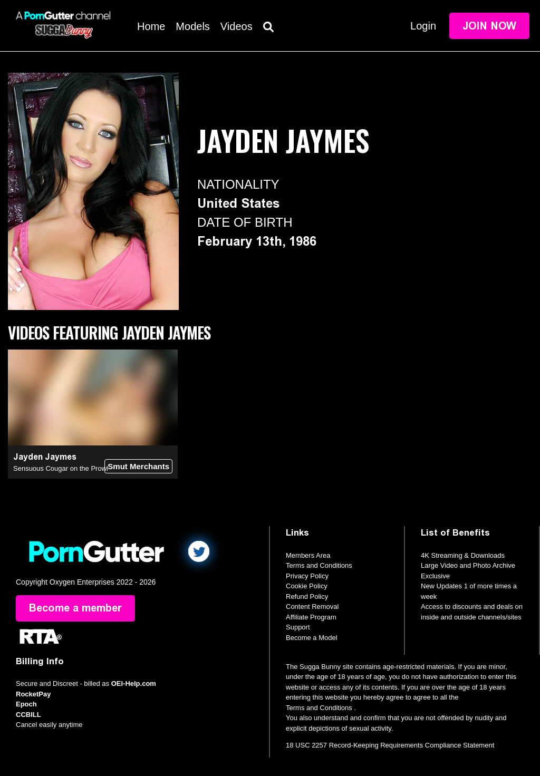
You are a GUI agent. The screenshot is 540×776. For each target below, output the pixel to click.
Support (298, 627)
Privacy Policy (307, 576)
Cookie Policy (306, 586)
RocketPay (33, 694)
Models (192, 26)
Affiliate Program (311, 617)
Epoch (26, 704)
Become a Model (312, 638)
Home (151, 26)
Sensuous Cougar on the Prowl (60, 468)
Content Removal (312, 606)
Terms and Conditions (319, 565)
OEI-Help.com (133, 683)
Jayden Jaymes (44, 457)
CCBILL (28, 715)
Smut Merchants (138, 466)
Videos (236, 26)
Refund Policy (307, 596)
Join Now (489, 26)
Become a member (75, 608)
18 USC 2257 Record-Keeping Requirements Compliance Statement (390, 745)
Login (423, 26)
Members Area (308, 555)
